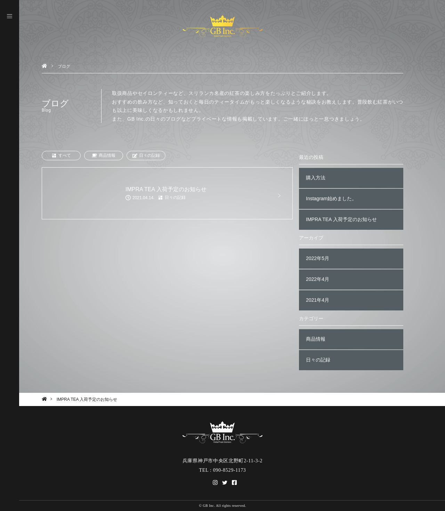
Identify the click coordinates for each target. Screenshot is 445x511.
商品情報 (103, 155)
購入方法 (315, 177)
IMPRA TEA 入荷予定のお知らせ (341, 219)
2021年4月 (317, 300)
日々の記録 (146, 155)
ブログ (64, 66)
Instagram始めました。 (331, 198)
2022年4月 (317, 279)
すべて (61, 155)
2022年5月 (317, 258)
